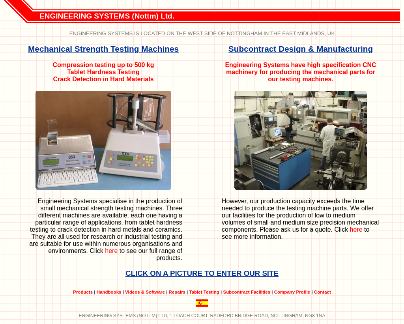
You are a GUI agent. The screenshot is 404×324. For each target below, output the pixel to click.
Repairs (177, 292)
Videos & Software (145, 292)
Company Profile (292, 292)
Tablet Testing (204, 292)
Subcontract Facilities (246, 292)
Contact (322, 292)
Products (83, 292)
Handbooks (109, 292)
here (111, 250)
